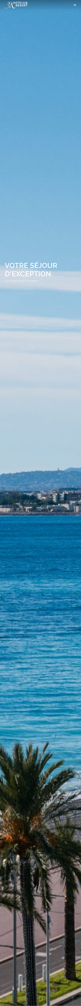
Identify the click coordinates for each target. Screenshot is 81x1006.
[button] (75, 5)
